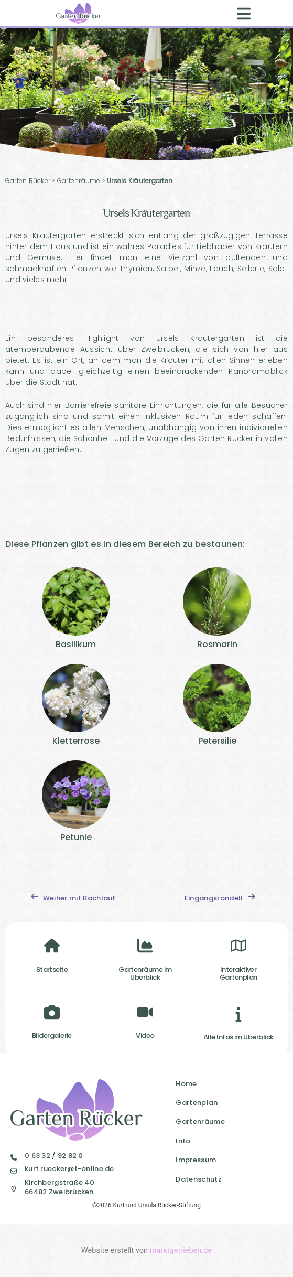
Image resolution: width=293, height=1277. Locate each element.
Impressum (196, 1160)
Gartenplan (197, 1103)
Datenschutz (199, 1179)
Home (186, 1084)
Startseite (52, 969)
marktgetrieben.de (181, 1250)
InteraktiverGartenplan (238, 973)
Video (145, 1035)
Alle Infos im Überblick (238, 1037)
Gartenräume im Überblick (144, 973)
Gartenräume (79, 180)
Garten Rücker (27, 180)
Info (183, 1141)
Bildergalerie (52, 1035)
